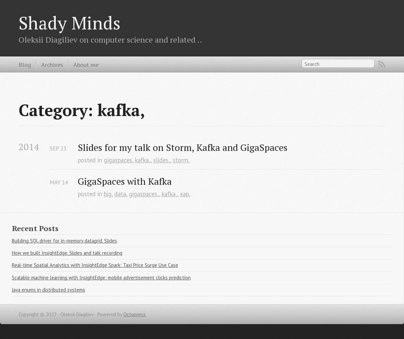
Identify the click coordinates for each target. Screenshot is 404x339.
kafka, (142, 160)
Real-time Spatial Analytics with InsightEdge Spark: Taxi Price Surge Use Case (95, 265)
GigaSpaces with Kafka (125, 181)
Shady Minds (70, 23)
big (108, 194)
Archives (52, 65)
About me (86, 65)
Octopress (134, 314)
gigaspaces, (144, 194)
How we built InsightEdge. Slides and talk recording (67, 253)
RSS (381, 64)
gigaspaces (118, 160)
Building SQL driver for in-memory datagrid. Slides (64, 241)
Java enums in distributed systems (48, 290)
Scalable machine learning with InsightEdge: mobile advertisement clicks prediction (101, 277)
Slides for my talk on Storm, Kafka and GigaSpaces (182, 147)
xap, (185, 194)
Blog (25, 65)
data (120, 194)
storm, (181, 160)
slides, (161, 160)
